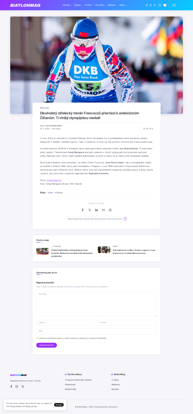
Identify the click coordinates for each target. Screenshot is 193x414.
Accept (59, 405)
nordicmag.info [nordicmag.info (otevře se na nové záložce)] (53, 180)
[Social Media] (147, 5)
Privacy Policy (15, 406)
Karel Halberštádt (54, 126)
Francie (59, 193)
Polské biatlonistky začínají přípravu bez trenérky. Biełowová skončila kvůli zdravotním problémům (72, 253)
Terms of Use (31, 406)
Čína (51, 193)
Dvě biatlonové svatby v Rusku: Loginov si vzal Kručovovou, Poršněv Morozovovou (134, 251)
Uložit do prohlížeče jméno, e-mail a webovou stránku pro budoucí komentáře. (73, 338)
